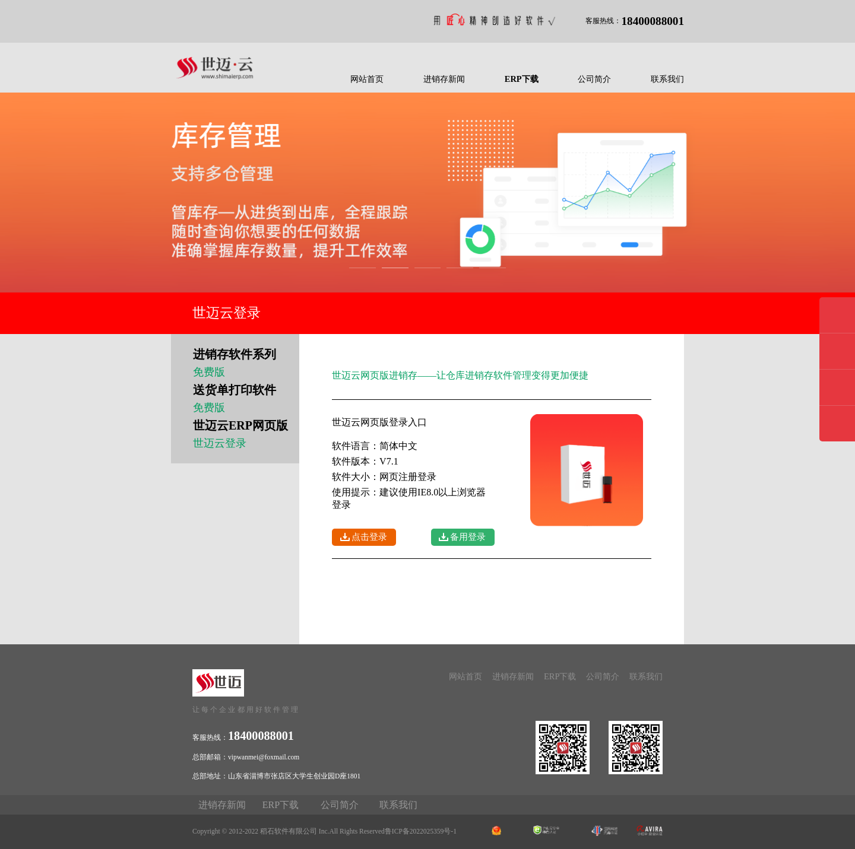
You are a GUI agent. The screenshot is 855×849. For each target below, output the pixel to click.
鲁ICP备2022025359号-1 (421, 831)
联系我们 (667, 79)
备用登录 (468, 537)
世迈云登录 (219, 443)
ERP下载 (522, 79)
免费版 (209, 372)
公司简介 (594, 79)
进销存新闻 (444, 79)
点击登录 (369, 537)
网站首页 (367, 79)
